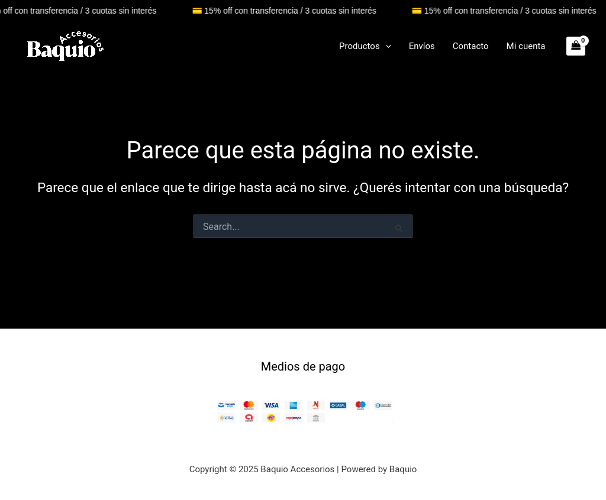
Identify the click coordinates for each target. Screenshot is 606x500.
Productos (365, 46)
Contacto (471, 46)
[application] (385, 46)
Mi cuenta (526, 46)
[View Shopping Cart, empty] (576, 46)
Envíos (422, 46)
